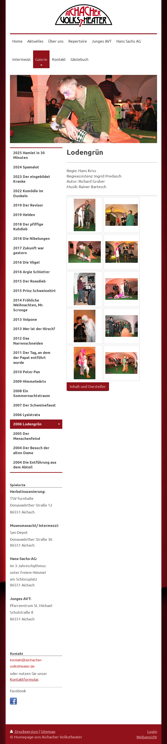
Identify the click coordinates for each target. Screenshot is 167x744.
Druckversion (24, 731)
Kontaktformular (24, 679)
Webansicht (146, 736)
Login (152, 731)
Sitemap (48, 731)
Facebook (18, 690)
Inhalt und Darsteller (88, 386)
